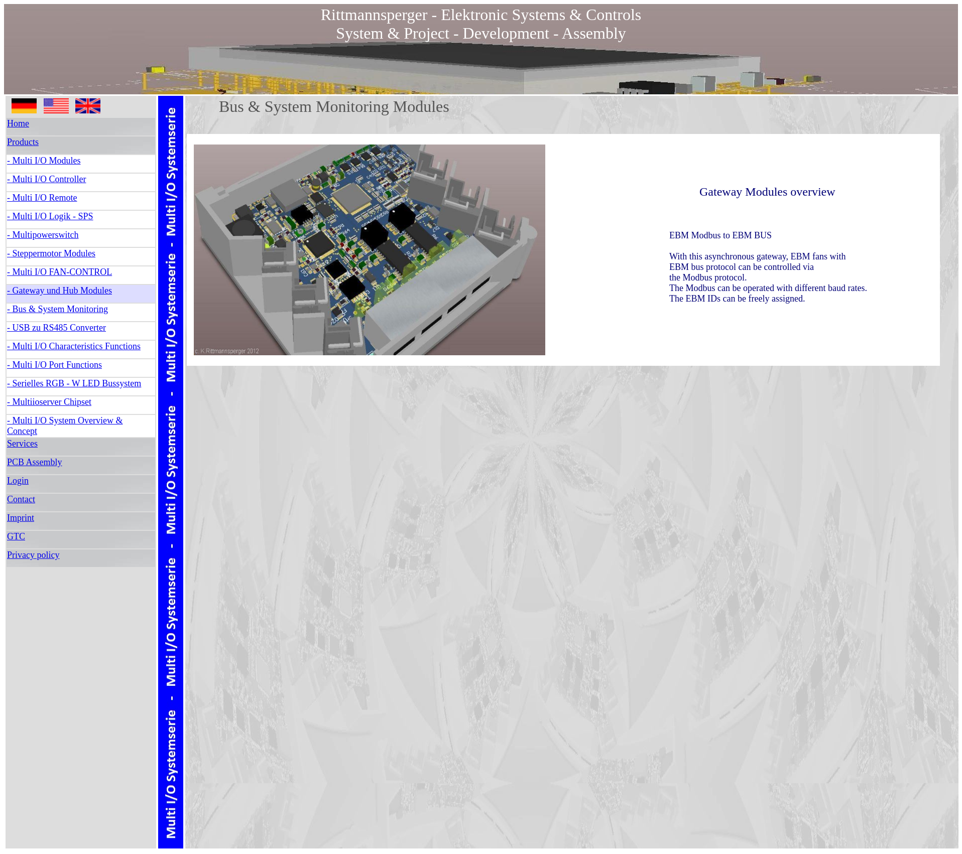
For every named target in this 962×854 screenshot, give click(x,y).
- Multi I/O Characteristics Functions (74, 346)
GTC (16, 536)
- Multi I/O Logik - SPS (50, 216)
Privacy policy (33, 555)
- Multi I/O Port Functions (54, 365)
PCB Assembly (34, 462)
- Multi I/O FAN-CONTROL (59, 272)
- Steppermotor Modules (51, 253)
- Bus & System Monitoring (57, 309)
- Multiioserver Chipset (49, 402)
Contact (21, 499)
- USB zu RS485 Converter (56, 328)
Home (18, 123)
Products (23, 142)
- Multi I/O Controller (46, 179)
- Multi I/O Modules (44, 161)
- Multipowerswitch (42, 235)
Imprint (20, 518)
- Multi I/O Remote (42, 198)
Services (22, 444)
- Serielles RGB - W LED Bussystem (74, 383)
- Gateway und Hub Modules (59, 291)
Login (18, 481)
